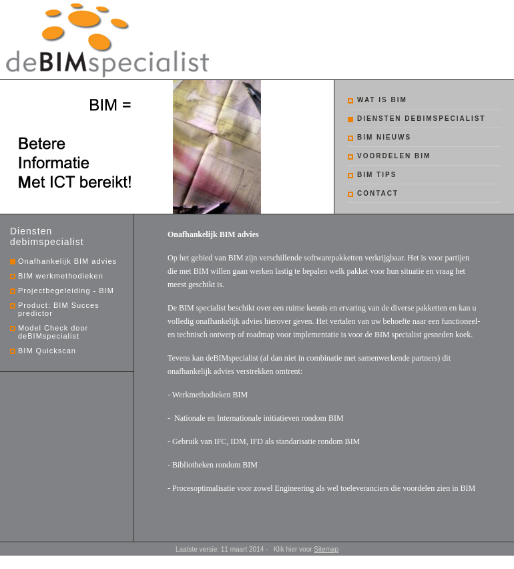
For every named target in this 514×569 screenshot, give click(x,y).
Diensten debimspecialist (421, 118)
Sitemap (326, 549)
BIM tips (377, 174)
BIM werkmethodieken (60, 276)
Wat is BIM (382, 100)
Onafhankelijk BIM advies (67, 261)
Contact (378, 193)
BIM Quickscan (47, 351)
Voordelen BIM (394, 156)
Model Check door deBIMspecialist (53, 332)
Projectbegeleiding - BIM (66, 291)
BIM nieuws (384, 137)
